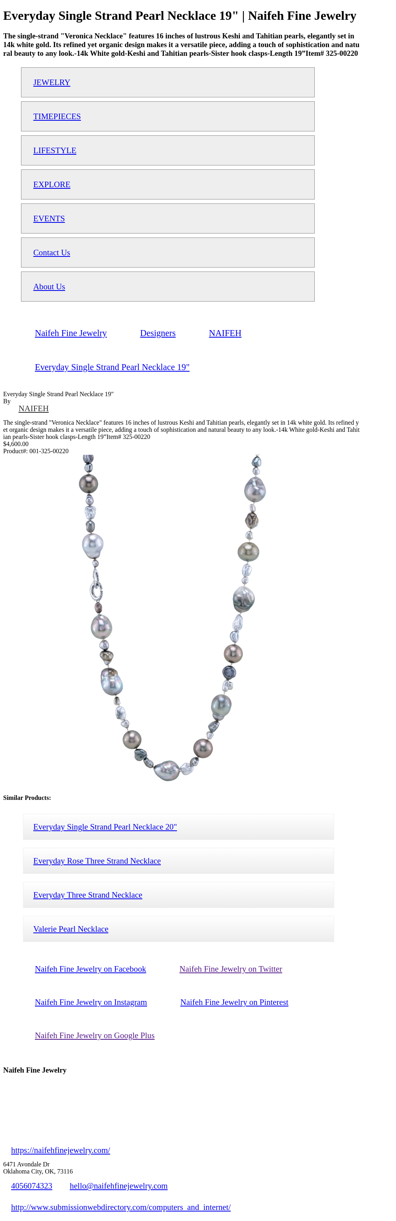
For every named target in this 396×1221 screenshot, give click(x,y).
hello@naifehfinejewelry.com (119, 1185)
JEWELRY (52, 82)
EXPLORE (52, 184)
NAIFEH (34, 408)
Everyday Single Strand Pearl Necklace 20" (105, 826)
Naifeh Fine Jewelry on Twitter (231, 968)
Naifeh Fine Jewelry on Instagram (91, 1001)
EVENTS (49, 218)
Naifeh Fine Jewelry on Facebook (90, 968)
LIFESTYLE (55, 150)
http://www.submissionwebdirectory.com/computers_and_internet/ (121, 1207)
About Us (49, 286)
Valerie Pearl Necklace (70, 928)
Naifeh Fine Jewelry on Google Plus (95, 1035)
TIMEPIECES (57, 116)
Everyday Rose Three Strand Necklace (97, 860)
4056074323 (31, 1185)
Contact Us (51, 252)
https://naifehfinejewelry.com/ (60, 1150)
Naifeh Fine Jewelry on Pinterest (234, 1001)
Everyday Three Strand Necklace (87, 894)
